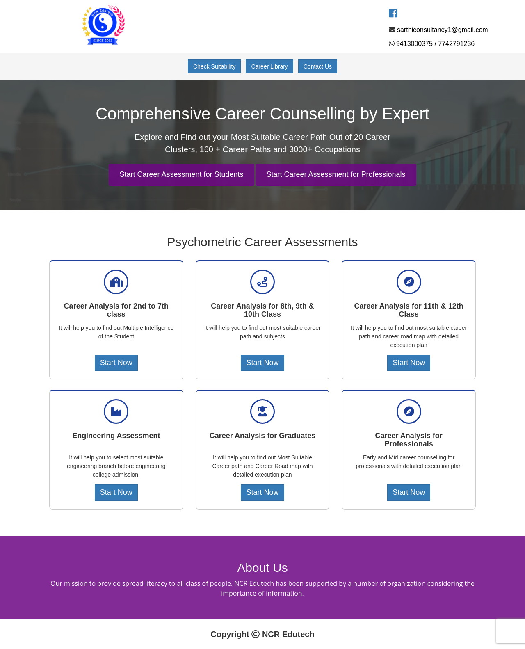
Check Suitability (214, 66)
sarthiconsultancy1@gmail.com (442, 29)
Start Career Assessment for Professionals (335, 174)
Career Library (269, 66)
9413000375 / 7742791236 (435, 43)
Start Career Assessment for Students (181, 174)
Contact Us (318, 66)
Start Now (116, 363)
